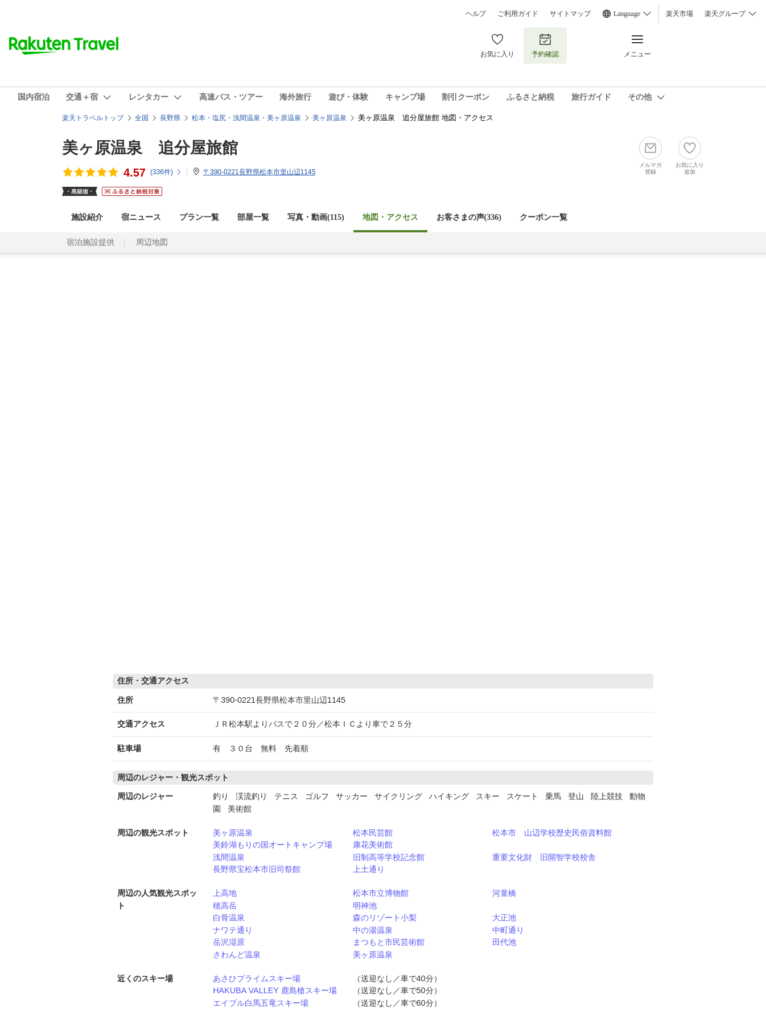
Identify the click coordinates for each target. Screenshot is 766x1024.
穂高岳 (225, 905)
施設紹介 (87, 217)
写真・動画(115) (315, 217)
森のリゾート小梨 (385, 917)
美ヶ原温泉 (233, 832)
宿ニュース (141, 217)
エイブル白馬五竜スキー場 (260, 1002)
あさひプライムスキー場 (256, 978)
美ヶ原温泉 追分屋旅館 (150, 148)
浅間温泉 (229, 857)
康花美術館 (373, 844)
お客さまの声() (468, 217)
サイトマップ (570, 14)
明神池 (365, 905)
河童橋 (504, 893)
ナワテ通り (233, 930)
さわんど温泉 (237, 954)
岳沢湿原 (229, 942)
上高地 (225, 893)
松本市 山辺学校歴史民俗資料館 (552, 832)
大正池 (504, 917)
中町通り (508, 930)
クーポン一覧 (543, 217)
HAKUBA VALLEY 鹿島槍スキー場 (274, 990)
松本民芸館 (373, 832)
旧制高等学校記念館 (389, 857)
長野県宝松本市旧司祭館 (256, 869)
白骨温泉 (229, 917)
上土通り (369, 869)
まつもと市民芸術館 (389, 942)
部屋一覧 (253, 217)
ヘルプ (476, 14)
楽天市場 (679, 14)
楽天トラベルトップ (92, 118)
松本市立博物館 (381, 893)
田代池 (504, 942)
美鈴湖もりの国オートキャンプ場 (272, 844)
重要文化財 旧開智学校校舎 (544, 857)
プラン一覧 (199, 217)
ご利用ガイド (517, 14)
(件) (166, 172)
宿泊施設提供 (90, 242)
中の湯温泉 (373, 930)
